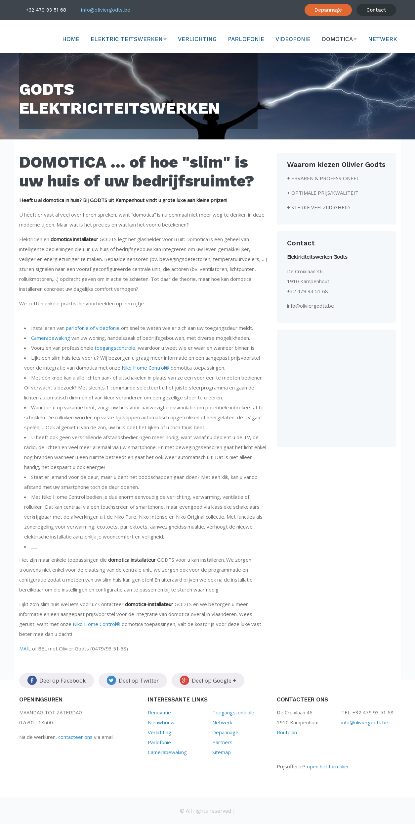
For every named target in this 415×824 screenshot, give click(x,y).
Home (70, 39)
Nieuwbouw (161, 722)
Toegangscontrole (233, 712)
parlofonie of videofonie (93, 328)
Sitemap (221, 752)
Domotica (337, 39)
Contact (376, 10)
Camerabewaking (50, 338)
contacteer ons (75, 737)
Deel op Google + (208, 680)
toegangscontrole (115, 347)
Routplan (287, 732)
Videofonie (293, 39)
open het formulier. (328, 766)
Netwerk (382, 39)
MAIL (25, 648)
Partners (222, 742)
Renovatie (159, 712)
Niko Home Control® (145, 367)
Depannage (328, 10)
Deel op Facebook (56, 680)
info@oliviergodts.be (105, 10)
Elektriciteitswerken (127, 39)
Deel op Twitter (133, 680)
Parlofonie (246, 39)
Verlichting (197, 39)
